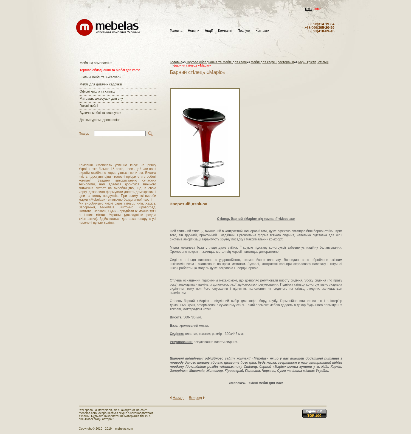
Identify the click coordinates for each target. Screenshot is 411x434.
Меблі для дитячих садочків (101, 84)
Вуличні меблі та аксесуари (100, 113)
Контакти (262, 31)
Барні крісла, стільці (313, 62)
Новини (193, 31)
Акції (209, 31)
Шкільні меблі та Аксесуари (100, 77)
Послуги (244, 31)
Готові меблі (89, 106)
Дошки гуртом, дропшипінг (100, 120)
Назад (178, 397)
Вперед (195, 397)
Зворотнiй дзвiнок (188, 204)
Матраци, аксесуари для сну (101, 98)
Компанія (225, 31)
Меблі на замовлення (96, 63)
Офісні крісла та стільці (97, 91)
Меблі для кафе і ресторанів (272, 62)
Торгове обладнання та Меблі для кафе (110, 70)
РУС (308, 9)
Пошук (84, 134)
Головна (176, 31)
